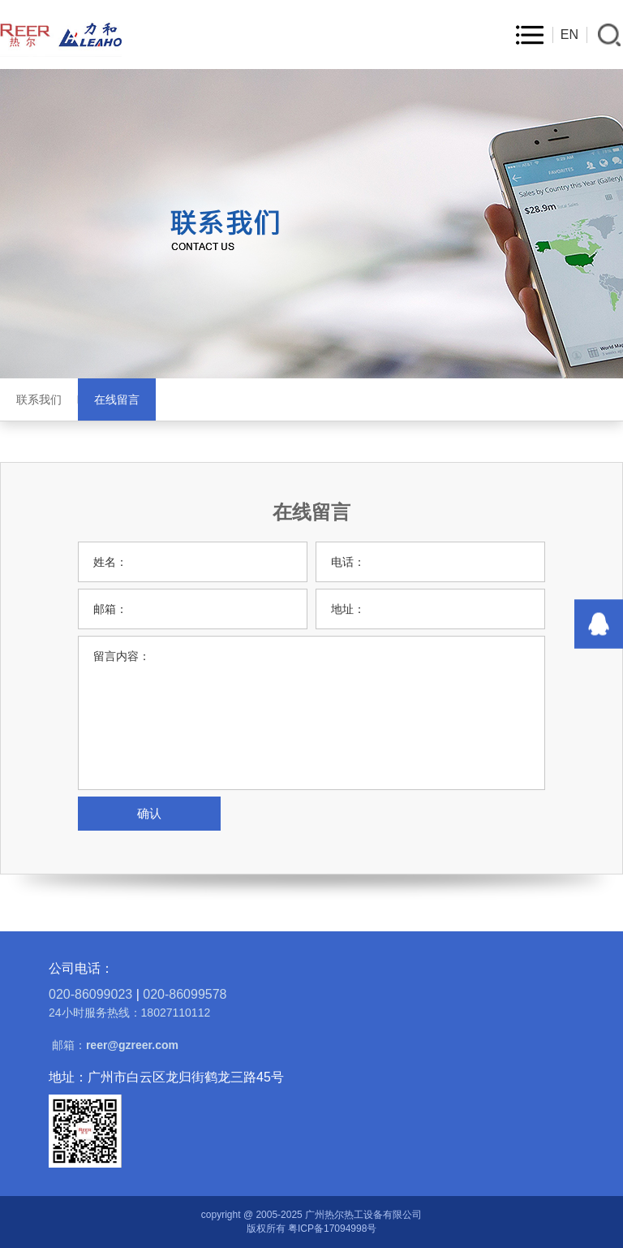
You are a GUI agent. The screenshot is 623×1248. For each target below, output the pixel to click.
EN (569, 34)
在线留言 (117, 399)
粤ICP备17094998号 (332, 1228)
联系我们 (39, 399)
